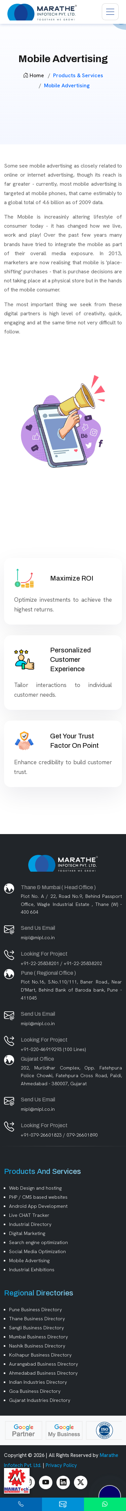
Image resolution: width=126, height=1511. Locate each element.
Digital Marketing (27, 1233)
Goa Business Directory (34, 1391)
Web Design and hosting (35, 1188)
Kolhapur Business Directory (40, 1355)
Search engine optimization (38, 1242)
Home (33, 75)
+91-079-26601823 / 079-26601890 (59, 1135)
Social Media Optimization (37, 1251)
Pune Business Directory (35, 1310)
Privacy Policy (61, 1465)
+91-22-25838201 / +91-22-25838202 (61, 963)
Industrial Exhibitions (31, 1270)
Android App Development (38, 1206)
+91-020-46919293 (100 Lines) (53, 1049)
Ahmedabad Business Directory (43, 1373)
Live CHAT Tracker (29, 1215)
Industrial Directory (30, 1224)
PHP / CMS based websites (38, 1197)
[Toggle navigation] (110, 11)
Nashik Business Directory (37, 1346)
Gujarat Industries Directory (39, 1400)
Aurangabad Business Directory (43, 1364)
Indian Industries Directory (38, 1382)
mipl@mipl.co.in (38, 937)
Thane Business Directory (37, 1319)
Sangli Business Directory (36, 1328)
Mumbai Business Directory (38, 1337)
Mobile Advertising (29, 1260)
